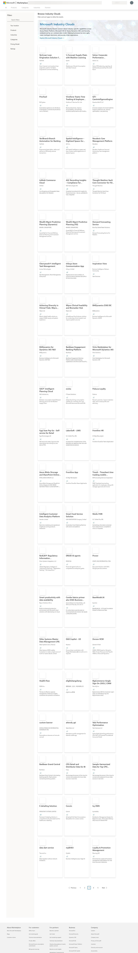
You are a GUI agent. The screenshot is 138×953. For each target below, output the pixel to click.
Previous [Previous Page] (73, 888)
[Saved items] (108, 2)
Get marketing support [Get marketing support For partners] (55, 937)
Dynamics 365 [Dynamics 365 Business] (72, 937)
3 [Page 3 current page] (89, 888)
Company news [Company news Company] (95, 937)
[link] (50, 65)
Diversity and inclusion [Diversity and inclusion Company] (97, 947)
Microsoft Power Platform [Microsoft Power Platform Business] (75, 944)
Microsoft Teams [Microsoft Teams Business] (73, 947)
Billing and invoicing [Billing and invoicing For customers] (34, 949)
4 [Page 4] (93, 888)
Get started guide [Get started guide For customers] (33, 934)
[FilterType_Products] (8, 30)
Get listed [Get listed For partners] (52, 934)
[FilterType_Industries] (8, 35)
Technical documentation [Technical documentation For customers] (35, 937)
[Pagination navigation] (88, 889)
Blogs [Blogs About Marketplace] (8, 934)
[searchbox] (22, 19)
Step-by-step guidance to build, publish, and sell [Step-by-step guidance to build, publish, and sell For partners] (58, 945)
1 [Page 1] (80, 888)
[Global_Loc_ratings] (8, 48)
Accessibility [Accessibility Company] (94, 951)
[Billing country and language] (119, 2)
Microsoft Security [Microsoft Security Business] (73, 934)
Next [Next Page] (103, 888)
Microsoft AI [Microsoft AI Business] (72, 930)
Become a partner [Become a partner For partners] (54, 930)
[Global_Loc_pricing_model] (8, 44)
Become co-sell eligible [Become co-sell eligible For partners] (55, 949)
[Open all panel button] (5, 7)
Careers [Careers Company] (93, 930)
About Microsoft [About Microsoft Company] (95, 934)
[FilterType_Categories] (8, 39)
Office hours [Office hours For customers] (32, 930)
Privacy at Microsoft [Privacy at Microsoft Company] (96, 941)
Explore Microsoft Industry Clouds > (52, 38)
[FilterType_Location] (8, 25)
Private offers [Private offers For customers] (32, 941)
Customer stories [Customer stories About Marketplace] (11, 937)
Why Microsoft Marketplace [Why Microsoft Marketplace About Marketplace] (14, 930)
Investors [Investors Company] (93, 944)
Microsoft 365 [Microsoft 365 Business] (72, 941)
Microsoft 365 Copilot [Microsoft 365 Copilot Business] (74, 951)
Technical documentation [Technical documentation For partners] (56, 941)
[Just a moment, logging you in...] (132, 2)
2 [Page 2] (84, 888)
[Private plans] (110, 2)
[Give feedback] (102, 2)
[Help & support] (105, 2)
